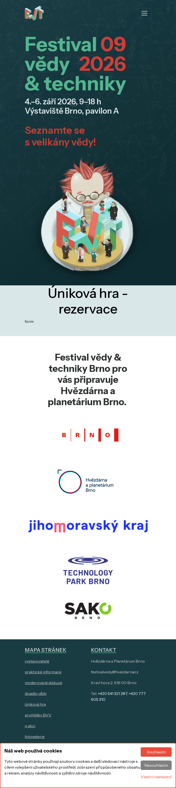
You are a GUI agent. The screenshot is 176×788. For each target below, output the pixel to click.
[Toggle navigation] (144, 13)
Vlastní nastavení (156, 776)
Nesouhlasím (156, 765)
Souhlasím (156, 752)
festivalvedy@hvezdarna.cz (114, 671)
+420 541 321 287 (112, 693)
